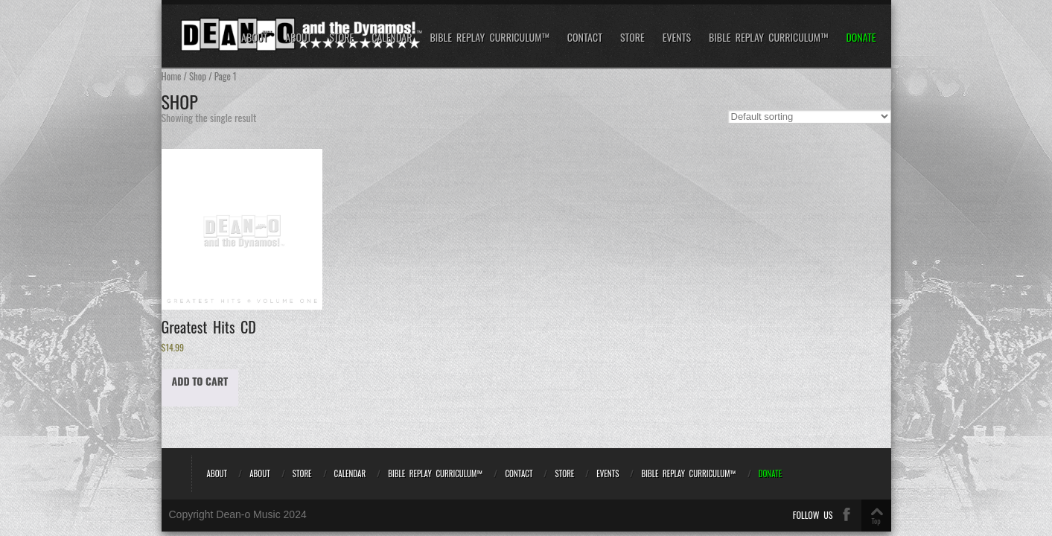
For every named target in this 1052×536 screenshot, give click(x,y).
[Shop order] (809, 116)
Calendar (392, 38)
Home (172, 76)
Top (875, 520)
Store (341, 38)
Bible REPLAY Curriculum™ (489, 38)
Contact (584, 38)
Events (677, 38)
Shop (197, 76)
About (254, 38)
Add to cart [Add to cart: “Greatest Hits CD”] (200, 381)
